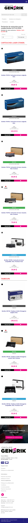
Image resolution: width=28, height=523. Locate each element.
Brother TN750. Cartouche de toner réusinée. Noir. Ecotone (14, 213)
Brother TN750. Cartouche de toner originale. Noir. (14, 122)
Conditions (3, 485)
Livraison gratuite (5, 487)
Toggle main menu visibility (26, 1)
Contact (12, 22)
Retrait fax (3, 490)
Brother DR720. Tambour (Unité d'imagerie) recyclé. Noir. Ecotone (14, 357)
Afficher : (4, 34)
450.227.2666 (10, 501)
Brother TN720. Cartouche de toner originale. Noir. (14, 75)
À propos (3, 468)
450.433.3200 (9, 503)
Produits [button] (4, 19)
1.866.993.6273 (10, 500)
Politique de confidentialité (7, 470)
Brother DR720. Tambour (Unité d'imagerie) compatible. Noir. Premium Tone (14, 404)
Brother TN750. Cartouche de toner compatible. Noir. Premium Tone (14, 260)
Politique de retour (5, 478)
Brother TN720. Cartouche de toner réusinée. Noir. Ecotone (14, 167)
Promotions (5, 22)
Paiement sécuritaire (6, 476)
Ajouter (7, 88)
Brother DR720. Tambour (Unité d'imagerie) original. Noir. (14, 311)
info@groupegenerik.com (7, 507)
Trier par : (23, 34)
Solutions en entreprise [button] (15, 19)
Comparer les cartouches (14, 437)
